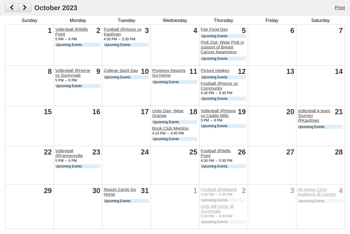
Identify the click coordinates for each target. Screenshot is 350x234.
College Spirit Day (121, 70)
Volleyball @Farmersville (69, 153)
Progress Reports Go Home (169, 73)
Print (340, 7)
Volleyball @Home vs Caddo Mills (218, 113)
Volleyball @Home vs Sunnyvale (72, 73)
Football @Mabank (219, 189)
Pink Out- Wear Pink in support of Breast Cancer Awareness (222, 47)
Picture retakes (215, 70)
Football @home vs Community (219, 85)
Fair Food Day (214, 29)
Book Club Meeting (170, 128)
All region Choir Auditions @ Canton (317, 192)
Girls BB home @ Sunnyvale (217, 208)
